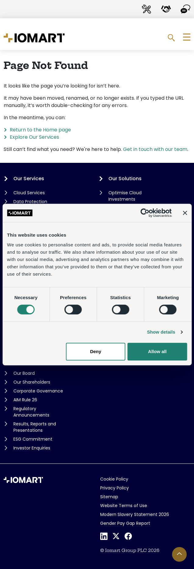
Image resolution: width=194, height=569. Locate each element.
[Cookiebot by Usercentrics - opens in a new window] (144, 212)
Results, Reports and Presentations (34, 427)
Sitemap (109, 497)
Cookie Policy (114, 479)
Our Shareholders (31, 382)
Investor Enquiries (31, 448)
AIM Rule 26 (25, 400)
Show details (161, 332)
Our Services (28, 178)
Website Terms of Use (123, 506)
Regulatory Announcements (31, 412)
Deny (95, 351)
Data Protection (30, 202)
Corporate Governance (38, 391)
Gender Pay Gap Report (125, 523)
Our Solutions (125, 178)
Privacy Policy (114, 488)
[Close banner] (185, 213)
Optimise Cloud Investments (125, 196)
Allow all (157, 351)
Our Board (24, 373)
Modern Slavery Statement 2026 (134, 514)
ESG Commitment (32, 439)
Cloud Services (29, 193)
